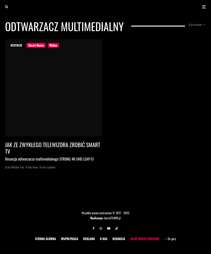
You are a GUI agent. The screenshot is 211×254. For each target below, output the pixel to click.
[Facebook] (93, 228)
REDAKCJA (118, 239)
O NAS (103, 239)
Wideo (53, 45)
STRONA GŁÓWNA (45, 239)
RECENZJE (16, 45)
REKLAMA (89, 239)
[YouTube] (109, 228)
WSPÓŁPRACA (69, 239)
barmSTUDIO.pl (112, 218)
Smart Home (35, 45)
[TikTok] (117, 228)
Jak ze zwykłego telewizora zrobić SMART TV (52, 148)
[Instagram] (101, 228)
